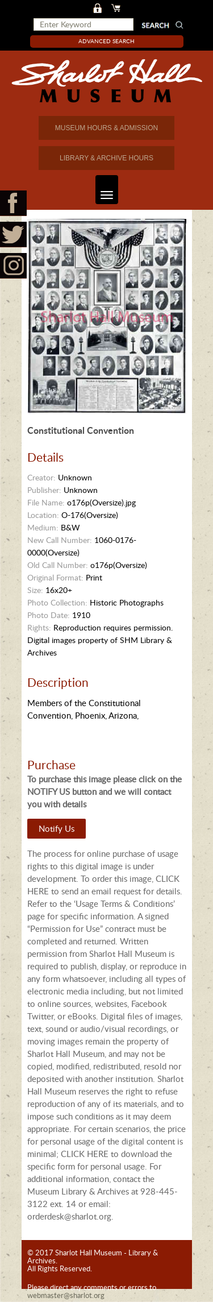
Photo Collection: (57, 602)
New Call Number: (59, 539)
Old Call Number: (57, 564)
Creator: (41, 477)
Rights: (39, 627)
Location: (43, 514)
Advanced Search (106, 41)
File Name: (46, 502)
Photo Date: (48, 614)
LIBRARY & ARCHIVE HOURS (106, 158)
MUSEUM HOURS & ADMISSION (106, 128)
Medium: (43, 527)
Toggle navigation (104, 189)
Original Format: (55, 577)
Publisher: (44, 489)
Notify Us (56, 828)
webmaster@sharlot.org (66, 1295)
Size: (35, 589)
